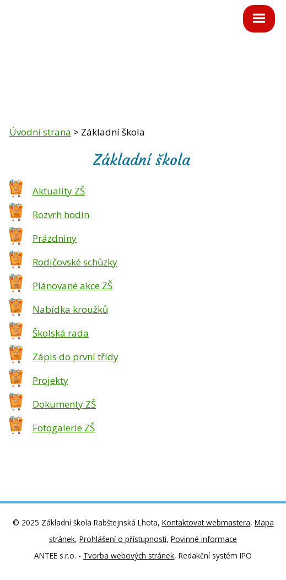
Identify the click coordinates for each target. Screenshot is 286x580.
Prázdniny (55, 238)
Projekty (50, 380)
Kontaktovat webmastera (206, 522)
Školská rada (61, 333)
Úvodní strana (40, 132)
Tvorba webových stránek (128, 555)
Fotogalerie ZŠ (64, 427)
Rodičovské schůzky (75, 262)
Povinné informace (204, 539)
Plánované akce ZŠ (72, 285)
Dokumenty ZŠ (64, 404)
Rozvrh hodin (61, 214)
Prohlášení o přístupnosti (122, 539)
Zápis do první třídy (75, 356)
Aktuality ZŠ (59, 191)
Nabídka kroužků (70, 309)
